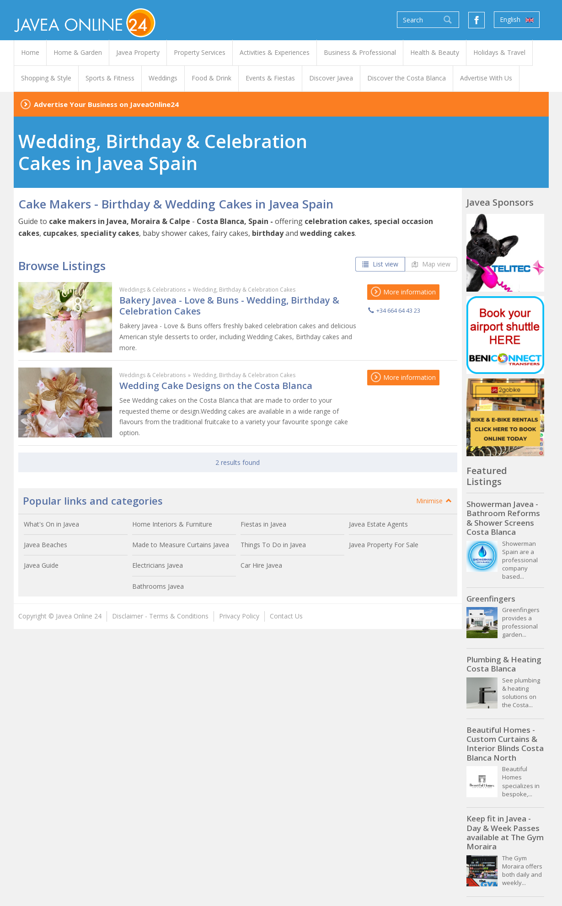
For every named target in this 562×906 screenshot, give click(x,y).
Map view (431, 264)
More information (403, 292)
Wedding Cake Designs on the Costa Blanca (215, 385)
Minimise (434, 500)
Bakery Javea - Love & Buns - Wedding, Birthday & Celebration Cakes (229, 305)
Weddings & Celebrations (152, 289)
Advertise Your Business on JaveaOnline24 (106, 104)
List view (380, 264)
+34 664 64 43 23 (398, 310)
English (517, 19)
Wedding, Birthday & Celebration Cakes (244, 289)
